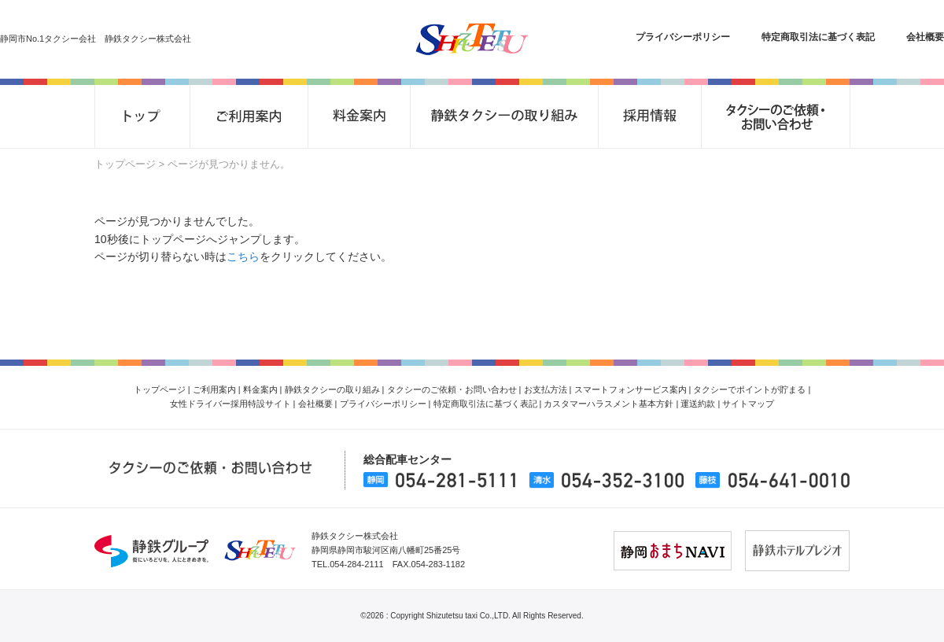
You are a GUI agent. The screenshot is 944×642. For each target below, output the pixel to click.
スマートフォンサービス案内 (630, 389)
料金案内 (260, 389)
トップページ (125, 164)
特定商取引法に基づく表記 (818, 36)
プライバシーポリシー (683, 36)
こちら (243, 256)
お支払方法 (545, 389)
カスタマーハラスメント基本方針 (608, 403)
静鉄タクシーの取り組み (332, 389)
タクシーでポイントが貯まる (749, 389)
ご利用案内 (214, 389)
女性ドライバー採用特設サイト (230, 403)
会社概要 (925, 36)
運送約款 (697, 403)
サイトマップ (748, 403)
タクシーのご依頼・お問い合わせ (452, 389)
